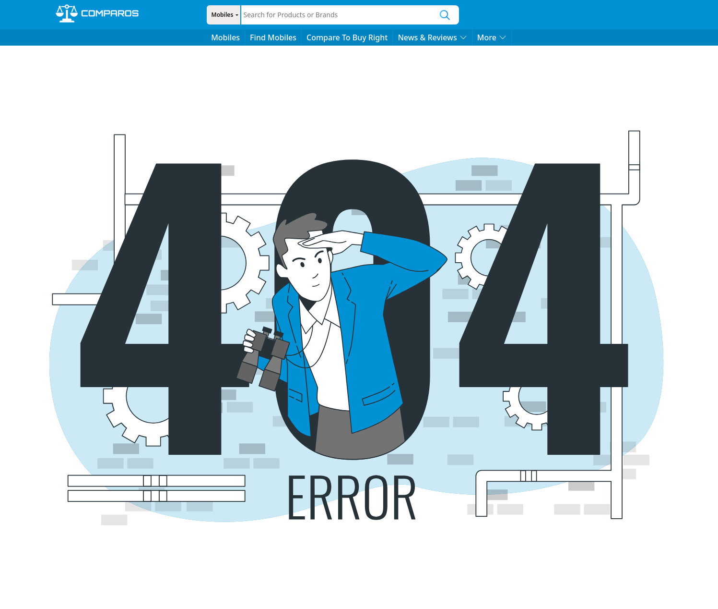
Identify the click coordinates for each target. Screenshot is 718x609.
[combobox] (336, 14)
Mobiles (221, 15)
